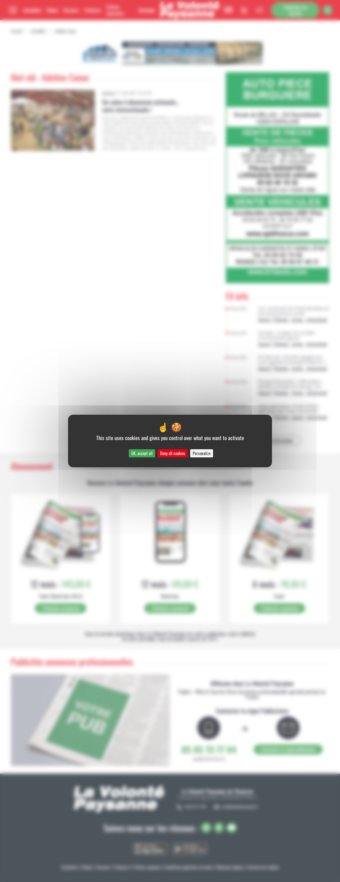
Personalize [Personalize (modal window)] (202, 453)
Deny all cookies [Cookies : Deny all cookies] (172, 453)
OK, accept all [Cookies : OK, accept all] (142, 453)
